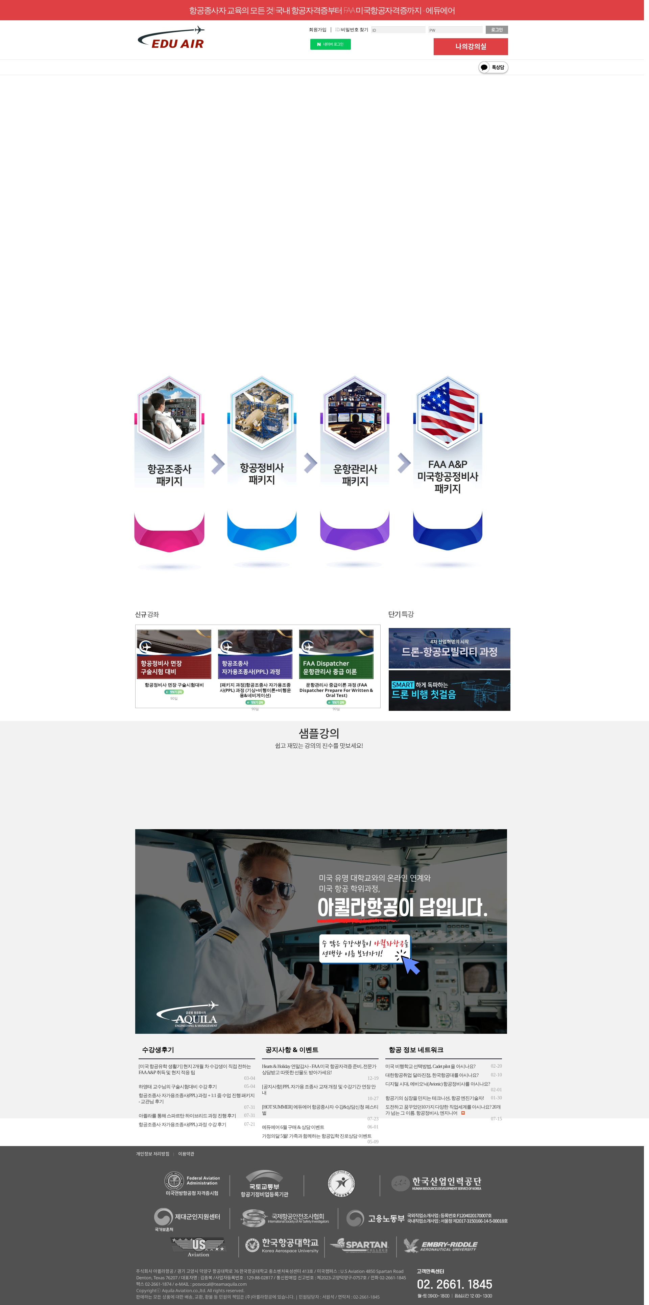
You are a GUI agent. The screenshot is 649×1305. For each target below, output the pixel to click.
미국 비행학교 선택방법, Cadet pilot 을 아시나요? (430, 1066)
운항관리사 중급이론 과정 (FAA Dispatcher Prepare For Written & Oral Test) (336, 690)
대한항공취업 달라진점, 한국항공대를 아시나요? (431, 1075)
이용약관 (186, 1154)
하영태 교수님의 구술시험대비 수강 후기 (178, 1086)
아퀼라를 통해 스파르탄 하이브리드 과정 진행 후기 (187, 1115)
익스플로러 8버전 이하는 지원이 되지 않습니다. (324, 237)
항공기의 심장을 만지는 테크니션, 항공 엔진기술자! (434, 1098)
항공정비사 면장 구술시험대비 (174, 685)
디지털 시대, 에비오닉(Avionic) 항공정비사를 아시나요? (437, 1084)
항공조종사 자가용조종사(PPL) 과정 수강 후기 (182, 1124)
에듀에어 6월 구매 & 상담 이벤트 (293, 1127)
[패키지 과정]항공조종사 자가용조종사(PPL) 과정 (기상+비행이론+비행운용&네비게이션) (255, 690)
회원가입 (318, 29)
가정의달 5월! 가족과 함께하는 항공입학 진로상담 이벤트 (316, 1136)
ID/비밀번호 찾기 (351, 29)
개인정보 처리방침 (153, 1154)
